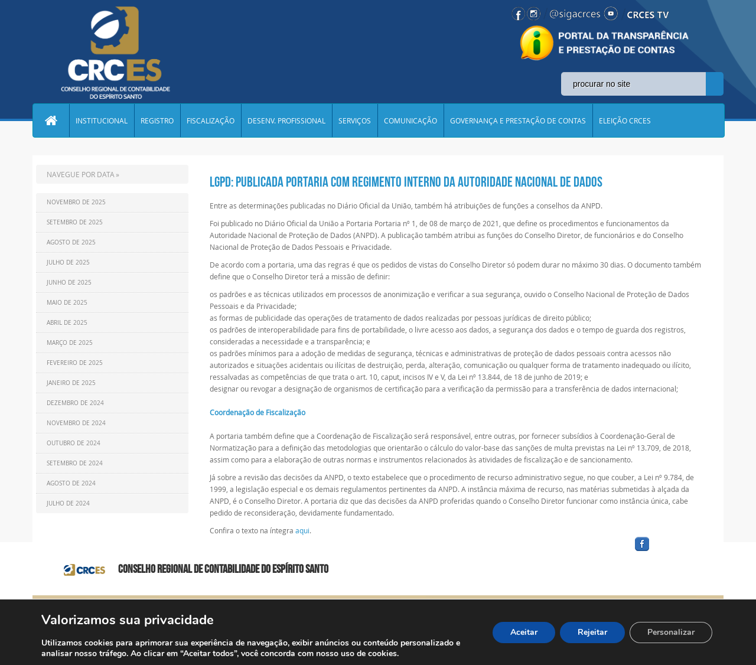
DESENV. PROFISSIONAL (286, 120)
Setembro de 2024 (75, 463)
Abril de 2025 (67, 323)
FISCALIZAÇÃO (210, 120)
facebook (670, 551)
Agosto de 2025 (71, 242)
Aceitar (523, 632)
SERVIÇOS (354, 120)
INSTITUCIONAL (102, 120)
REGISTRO (157, 120)
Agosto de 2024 (71, 483)
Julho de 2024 (68, 503)
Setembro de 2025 (75, 222)
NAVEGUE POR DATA (81, 174)
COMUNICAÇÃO (410, 120)
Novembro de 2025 (76, 202)
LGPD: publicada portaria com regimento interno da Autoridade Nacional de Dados (406, 182)
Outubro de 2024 (73, 443)
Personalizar (671, 632)
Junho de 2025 (69, 282)
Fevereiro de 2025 (75, 363)
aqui (302, 530)
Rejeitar (592, 632)
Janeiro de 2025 (71, 383)
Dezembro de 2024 (75, 403)
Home (51, 120)
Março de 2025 (70, 343)
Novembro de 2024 (76, 423)
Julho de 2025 (68, 262)
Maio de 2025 (67, 303)
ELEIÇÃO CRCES (625, 120)
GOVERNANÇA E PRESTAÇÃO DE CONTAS (518, 120)
